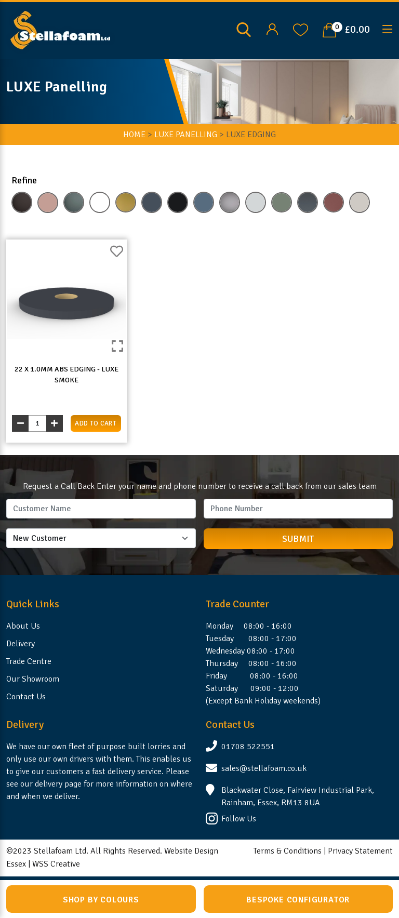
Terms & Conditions (288, 851)
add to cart (95, 423)
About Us (23, 626)
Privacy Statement (360, 851)
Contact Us (26, 696)
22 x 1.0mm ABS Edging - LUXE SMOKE (66, 374)
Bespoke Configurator (298, 900)
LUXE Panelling (185, 134)
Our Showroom (32, 679)
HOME (134, 134)
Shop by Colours (101, 900)
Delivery (20, 643)
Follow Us (238, 819)
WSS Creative (56, 864)
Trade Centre (28, 661)
